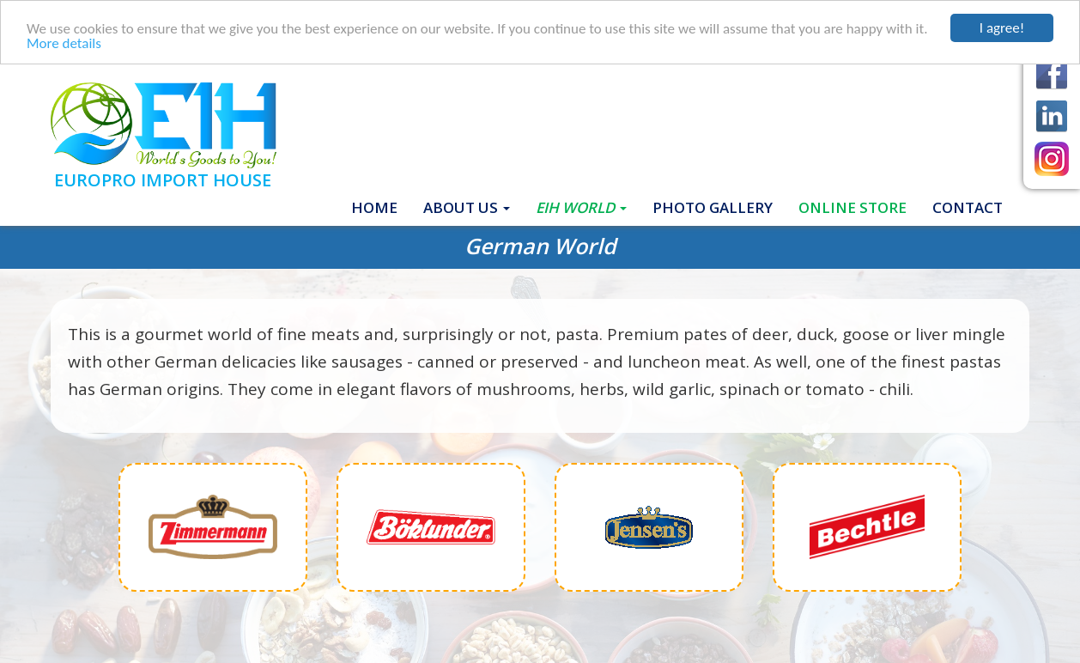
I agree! (1002, 28)
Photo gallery (712, 206)
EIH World (581, 206)
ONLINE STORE (852, 206)
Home (380, 206)
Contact (967, 206)
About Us (466, 206)
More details (64, 42)
